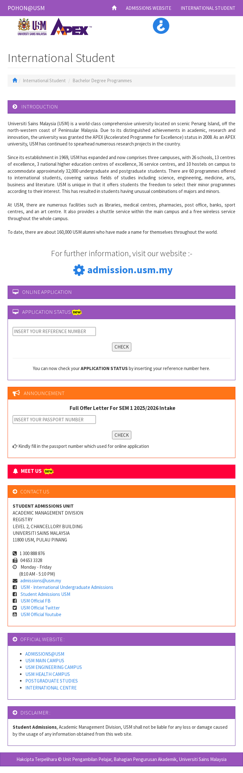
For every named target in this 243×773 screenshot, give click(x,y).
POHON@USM (26, 8)
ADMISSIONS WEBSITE (148, 8)
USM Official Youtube (41, 614)
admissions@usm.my (40, 581)
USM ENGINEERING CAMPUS (53, 667)
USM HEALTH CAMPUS (47, 674)
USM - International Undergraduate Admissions (67, 587)
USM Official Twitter (40, 608)
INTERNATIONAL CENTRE (51, 688)
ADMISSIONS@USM (44, 654)
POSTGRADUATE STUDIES (51, 681)
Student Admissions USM (45, 594)
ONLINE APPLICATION (47, 291)
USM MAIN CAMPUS (44, 661)
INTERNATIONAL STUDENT (208, 8)
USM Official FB (36, 601)
